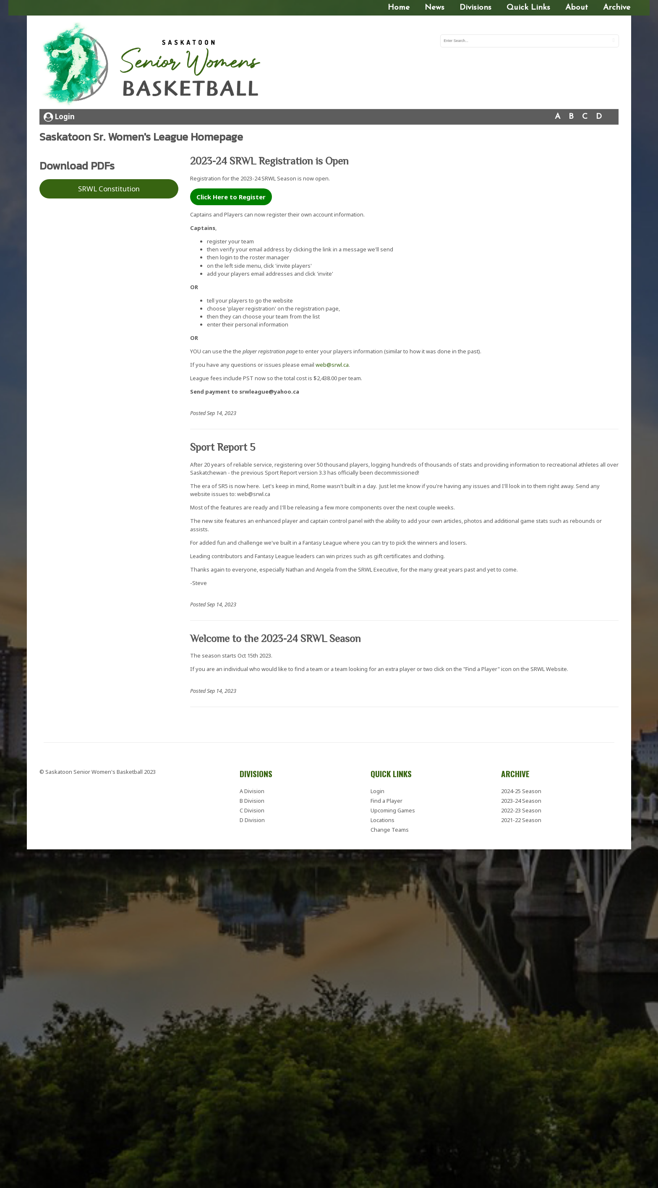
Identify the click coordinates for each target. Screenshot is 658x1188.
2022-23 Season (521, 809)
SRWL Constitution (109, 187)
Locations (382, 818)
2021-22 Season (521, 818)
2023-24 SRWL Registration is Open (269, 159)
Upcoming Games (393, 809)
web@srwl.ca (332, 363)
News (434, 8)
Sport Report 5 (222, 446)
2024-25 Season (521, 789)
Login (59, 115)
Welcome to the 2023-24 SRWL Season (275, 636)
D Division (252, 818)
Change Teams (390, 828)
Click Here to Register (231, 195)
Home (399, 8)
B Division (252, 799)
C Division (252, 809)
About (576, 8)
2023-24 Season (521, 799)
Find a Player (386, 799)
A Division (252, 789)
